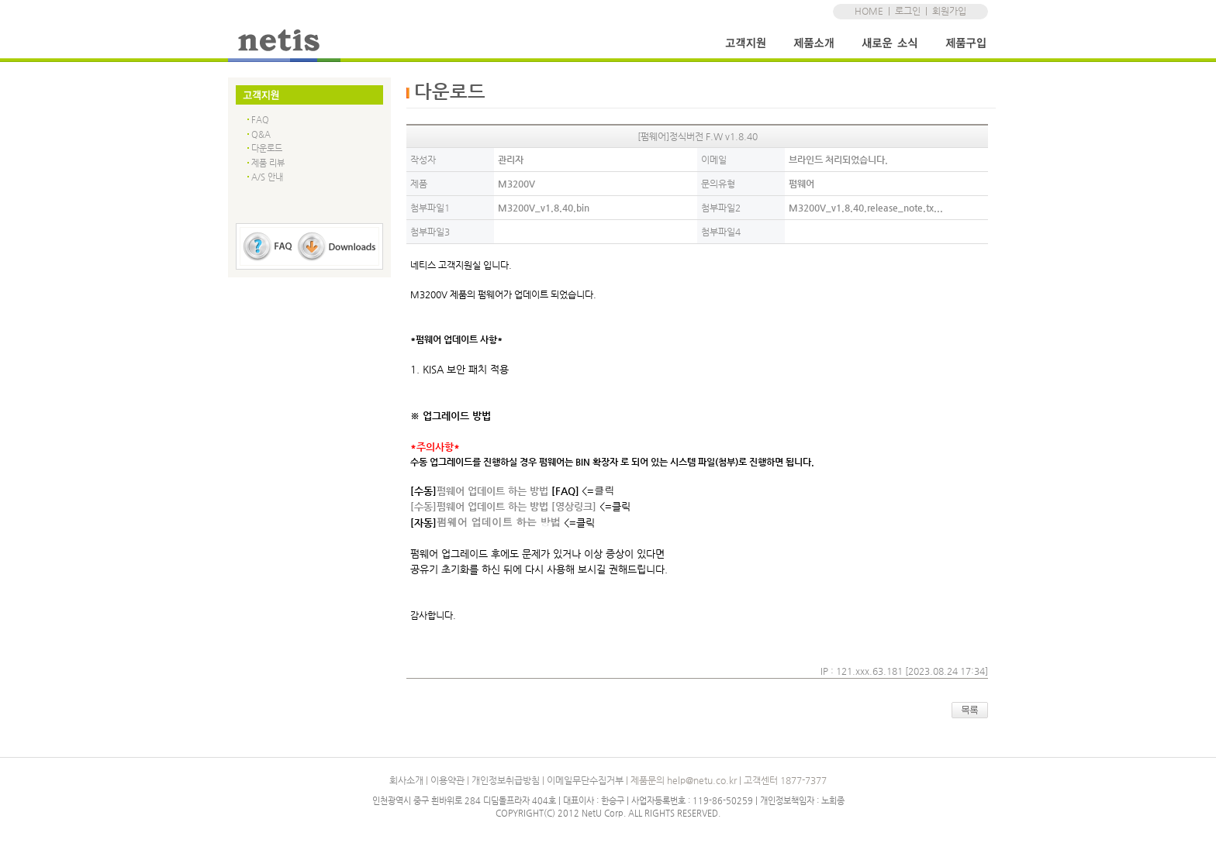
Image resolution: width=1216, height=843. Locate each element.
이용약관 (447, 780)
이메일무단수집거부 (585, 780)
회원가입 (949, 10)
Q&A (261, 134)
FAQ (260, 120)
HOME (869, 10)
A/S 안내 (267, 177)
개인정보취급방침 (506, 780)
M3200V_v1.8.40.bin (543, 207)
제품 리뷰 (268, 163)
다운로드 (266, 148)
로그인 (908, 10)
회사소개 (406, 780)
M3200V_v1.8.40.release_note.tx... (866, 207)
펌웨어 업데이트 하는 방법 (499, 521)
